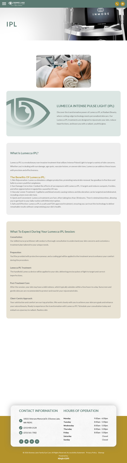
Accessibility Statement (76, 452)
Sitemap (101, 452)
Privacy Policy (91, 452)
